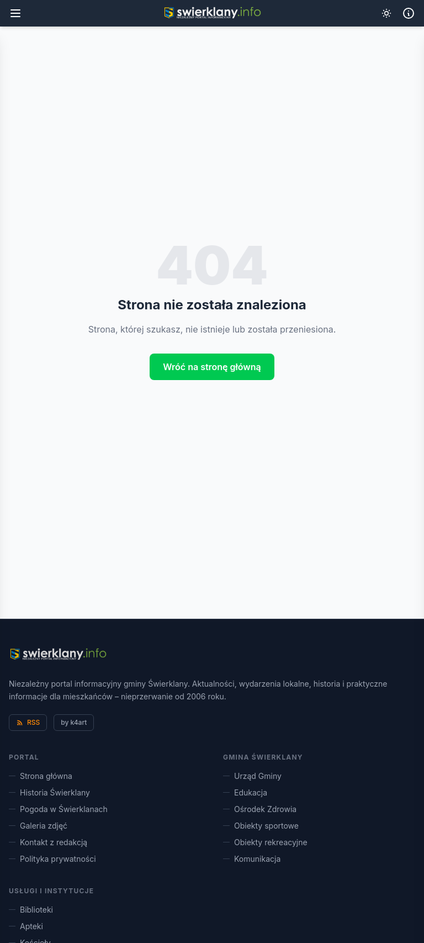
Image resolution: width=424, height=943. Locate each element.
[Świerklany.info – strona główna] (58, 654)
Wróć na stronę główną (212, 366)
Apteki (26, 926)
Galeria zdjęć (38, 825)
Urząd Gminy (252, 776)
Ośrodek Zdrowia (259, 809)
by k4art (74, 722)
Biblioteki (31, 909)
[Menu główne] (15, 13)
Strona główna (40, 776)
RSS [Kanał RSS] (28, 722)
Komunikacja (251, 858)
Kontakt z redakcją (48, 842)
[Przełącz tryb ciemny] (386, 13)
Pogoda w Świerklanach (58, 809)
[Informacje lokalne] (409, 13)
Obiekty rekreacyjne (265, 842)
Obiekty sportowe (261, 825)
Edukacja (245, 792)
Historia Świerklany (49, 792)
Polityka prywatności (52, 858)
